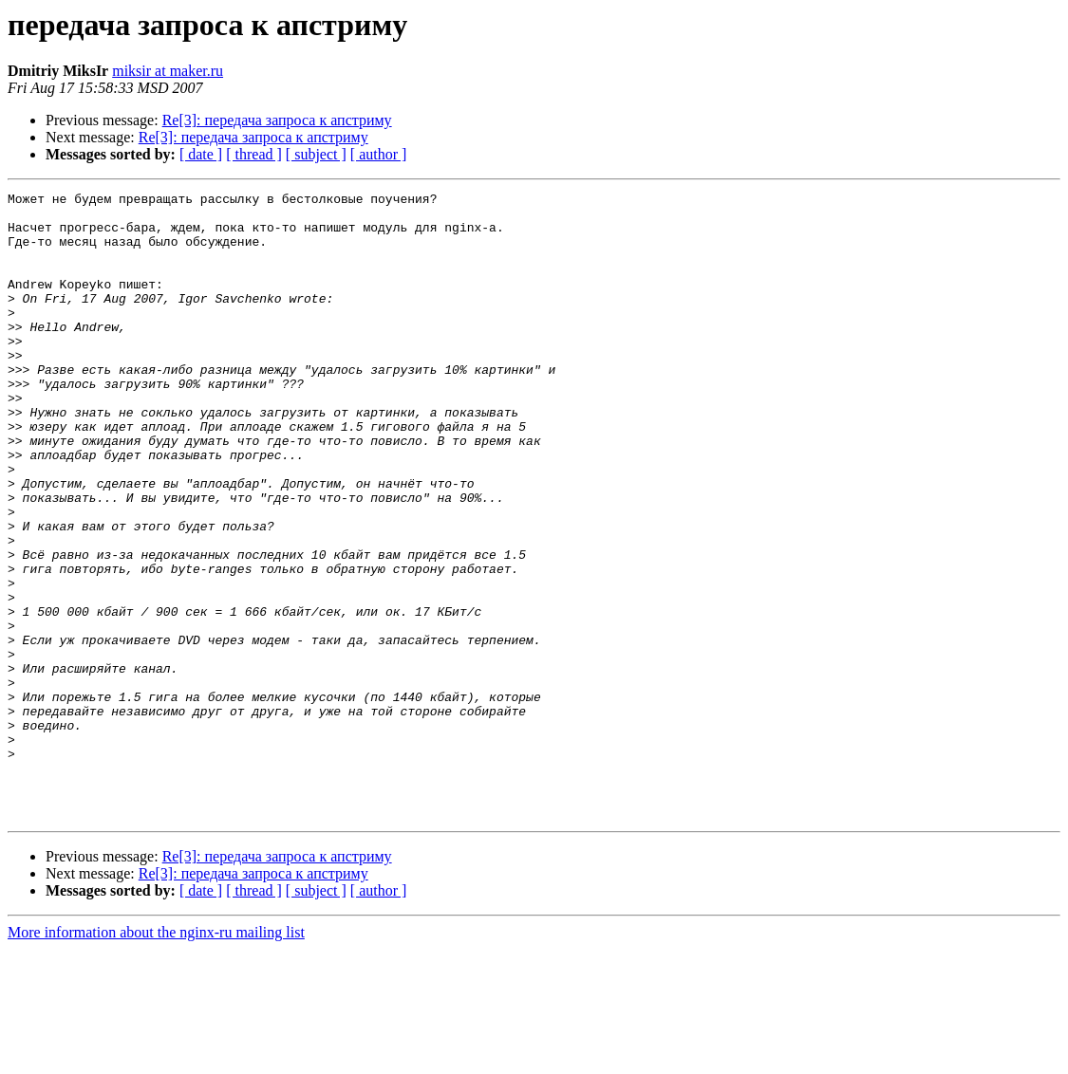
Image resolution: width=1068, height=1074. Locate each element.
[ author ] (378, 154)
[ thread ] (254, 154)
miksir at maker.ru (167, 71)
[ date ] (200, 154)
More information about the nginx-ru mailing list (156, 1057)
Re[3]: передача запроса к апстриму (277, 120)
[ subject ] (316, 154)
